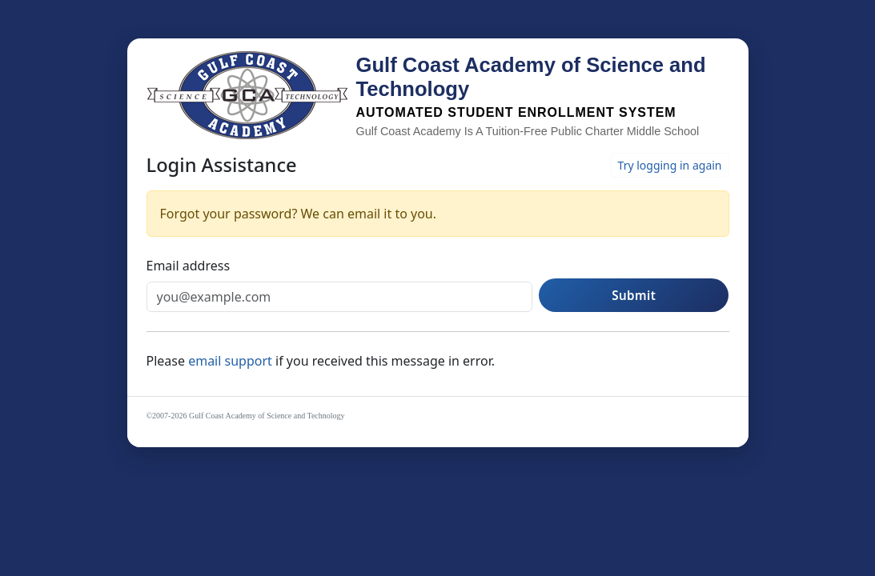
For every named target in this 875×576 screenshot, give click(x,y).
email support (231, 361)
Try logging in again (670, 165)
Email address (189, 265)
